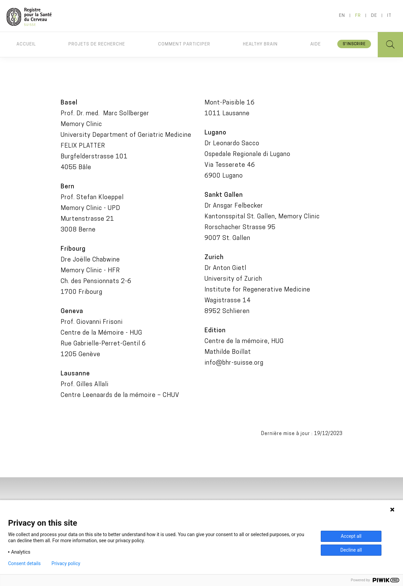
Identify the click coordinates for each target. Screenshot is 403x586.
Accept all (351, 536)
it (389, 15)
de (374, 15)
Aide (315, 44)
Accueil (26, 44)
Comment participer (184, 44)
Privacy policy (66, 563)
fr (358, 15)
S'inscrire (354, 44)
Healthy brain (260, 44)
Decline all (351, 550)
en (342, 15)
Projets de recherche (96, 44)
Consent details (24, 563)
